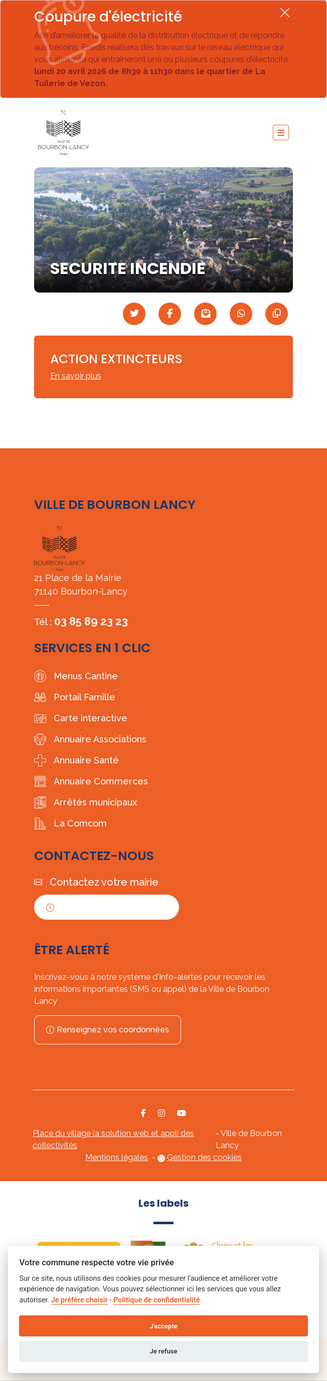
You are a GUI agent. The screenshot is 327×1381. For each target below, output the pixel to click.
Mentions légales (116, 1157)
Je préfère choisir (79, 1300)
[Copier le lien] (276, 314)
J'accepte (163, 1326)
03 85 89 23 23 (91, 621)
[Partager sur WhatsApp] (241, 314)
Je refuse (163, 1351)
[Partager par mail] (205, 314)
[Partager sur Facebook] (169, 314)
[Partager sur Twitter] (134, 314)
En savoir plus (75, 376)
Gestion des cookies (204, 1157)
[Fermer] (285, 12)
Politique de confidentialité (156, 1300)
